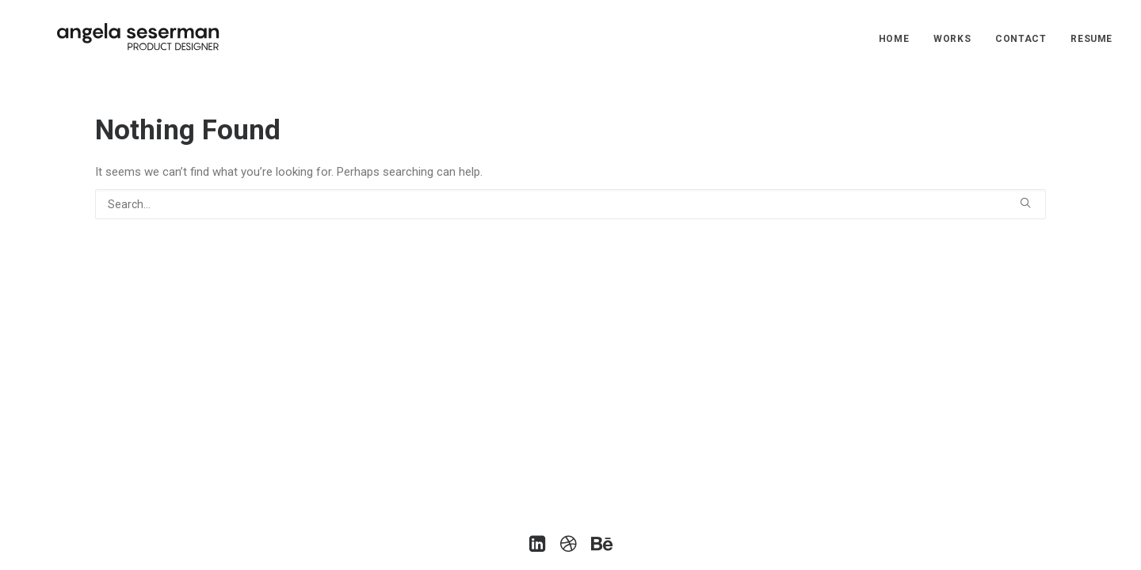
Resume (1091, 38)
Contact (1020, 38)
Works (952, 38)
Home (894, 38)
